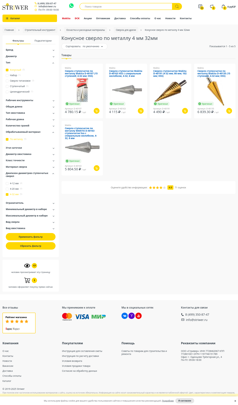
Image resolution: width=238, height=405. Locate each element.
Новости (170, 18)
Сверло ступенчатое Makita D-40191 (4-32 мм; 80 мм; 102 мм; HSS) (170, 73)
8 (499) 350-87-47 (47, 3)
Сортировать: (73, 46)
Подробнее (168, 400)
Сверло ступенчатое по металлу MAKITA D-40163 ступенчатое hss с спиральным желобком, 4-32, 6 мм (81, 133)
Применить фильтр (31, 236)
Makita (66, 18)
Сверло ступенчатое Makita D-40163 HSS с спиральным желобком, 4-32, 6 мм (125, 73)
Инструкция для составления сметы (82, 351)
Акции (88, 18)
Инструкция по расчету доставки (80, 356)
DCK (77, 18)
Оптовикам (103, 18)
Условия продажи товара (76, 365)
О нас (157, 18)
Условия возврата (72, 360)
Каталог (6, 381)
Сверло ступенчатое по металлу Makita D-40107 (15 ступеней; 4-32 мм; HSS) (81, 73)
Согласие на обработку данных (79, 370)
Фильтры (18, 40)
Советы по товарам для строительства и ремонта (144, 353)
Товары (66, 55)
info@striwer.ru (47, 6)
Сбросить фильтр (30, 245)
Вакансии (7, 365)
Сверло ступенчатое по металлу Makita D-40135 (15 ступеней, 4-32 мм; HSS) (214, 73)
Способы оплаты (140, 18)
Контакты (186, 18)
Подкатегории (43, 40)
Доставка (120, 18)
